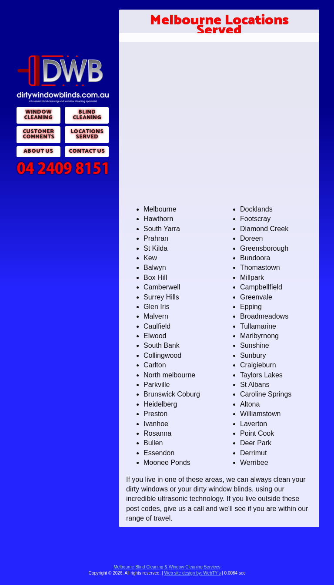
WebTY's (192, 573)
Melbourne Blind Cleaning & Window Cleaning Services (167, 567)
